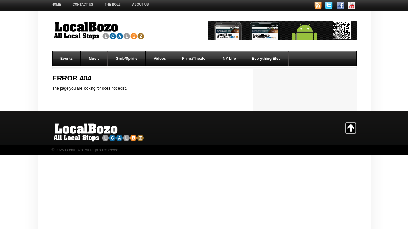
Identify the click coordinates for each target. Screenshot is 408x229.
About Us (140, 4)
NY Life (229, 58)
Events (66, 58)
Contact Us (83, 4)
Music (94, 58)
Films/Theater (194, 58)
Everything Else (266, 58)
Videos (160, 58)
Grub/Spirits (126, 58)
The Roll (112, 4)
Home (56, 4)
